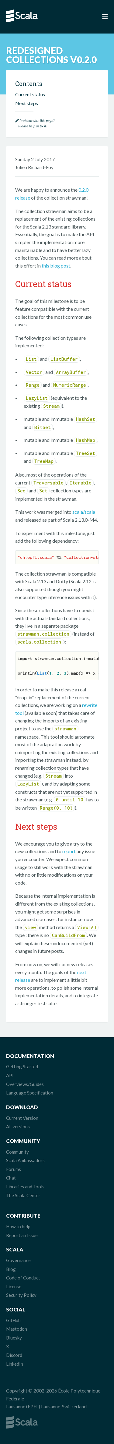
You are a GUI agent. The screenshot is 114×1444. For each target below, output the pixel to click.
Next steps (26, 103)
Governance (18, 1260)
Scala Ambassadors (25, 1160)
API (10, 1075)
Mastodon (16, 1329)
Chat (11, 1177)
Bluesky (14, 1337)
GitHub (13, 1320)
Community (17, 1152)
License (13, 1286)
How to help (18, 1226)
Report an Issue (22, 1235)
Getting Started (22, 1066)
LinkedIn (14, 1364)
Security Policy (21, 1295)
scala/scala (83, 512)
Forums (13, 1169)
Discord (14, 1355)
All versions (18, 1126)
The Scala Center (23, 1195)
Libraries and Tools (25, 1186)
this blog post (56, 265)
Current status (30, 94)
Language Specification (29, 1092)
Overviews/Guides (25, 1084)
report (69, 851)
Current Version (22, 1118)
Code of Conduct (23, 1277)
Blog (11, 1269)
